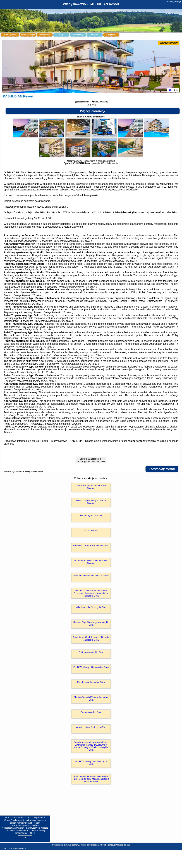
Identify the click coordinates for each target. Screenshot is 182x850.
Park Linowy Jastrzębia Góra (91, 682)
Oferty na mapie (28, 35)
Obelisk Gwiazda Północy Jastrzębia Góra (91, 698)
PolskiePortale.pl (19, 849)
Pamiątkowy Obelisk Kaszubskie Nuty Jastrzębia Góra (91, 638)
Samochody (78, 35)
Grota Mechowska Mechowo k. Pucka (91, 575)
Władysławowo (169, 42)
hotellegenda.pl (174, 1)
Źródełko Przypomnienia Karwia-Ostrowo (90, 486)
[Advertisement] (91, 817)
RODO (32, 833)
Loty (61, 35)
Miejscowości (44, 35)
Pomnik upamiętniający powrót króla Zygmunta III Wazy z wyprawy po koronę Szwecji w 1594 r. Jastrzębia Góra (91, 746)
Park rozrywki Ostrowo (91, 515)
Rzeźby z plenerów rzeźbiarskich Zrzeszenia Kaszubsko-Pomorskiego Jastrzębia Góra (91, 593)
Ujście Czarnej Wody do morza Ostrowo (91, 501)
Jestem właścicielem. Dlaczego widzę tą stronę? (91, 460)
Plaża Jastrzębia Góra (91, 712)
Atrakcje (94, 35)
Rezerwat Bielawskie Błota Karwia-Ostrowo (90, 561)
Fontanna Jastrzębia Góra (91, 652)
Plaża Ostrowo (91, 530)
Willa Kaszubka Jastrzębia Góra (91, 607)
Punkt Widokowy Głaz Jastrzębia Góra (91, 762)
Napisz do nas (123, 845)
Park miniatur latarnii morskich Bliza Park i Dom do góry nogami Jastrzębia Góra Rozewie (91, 779)
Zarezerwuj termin (162, 469)
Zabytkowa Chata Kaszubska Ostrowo (91, 545)
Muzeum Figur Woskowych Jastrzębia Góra (91, 623)
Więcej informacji (92, 111)
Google (7, 820)
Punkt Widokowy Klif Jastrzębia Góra (91, 667)
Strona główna (10, 35)
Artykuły (111, 35)
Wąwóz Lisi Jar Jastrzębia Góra (91, 727)
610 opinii (105, 163)
